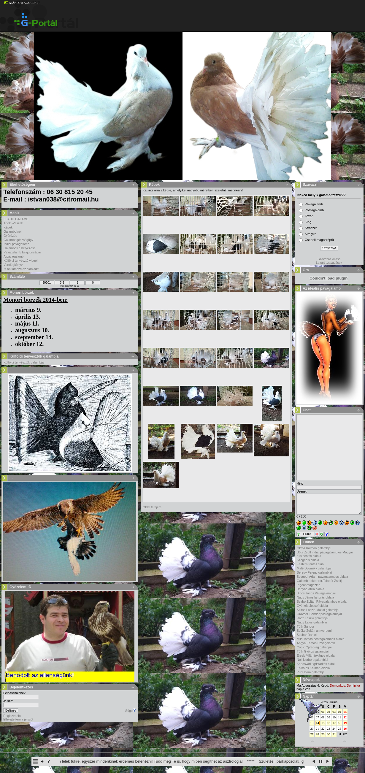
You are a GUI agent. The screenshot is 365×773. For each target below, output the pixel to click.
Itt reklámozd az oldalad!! (21, 269)
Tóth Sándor (305, 626)
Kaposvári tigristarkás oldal (315, 664)
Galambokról (12, 231)
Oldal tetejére (152, 507)
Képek (8, 227)
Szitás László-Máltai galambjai (318, 610)
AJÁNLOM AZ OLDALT (22, 2)
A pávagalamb (14, 256)
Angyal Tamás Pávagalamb (316, 643)
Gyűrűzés (10, 235)
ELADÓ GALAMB (16, 219)
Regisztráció (12, 716)
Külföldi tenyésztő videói (20, 260)
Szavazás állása (329, 259)
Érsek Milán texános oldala (315, 655)
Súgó (130, 710)
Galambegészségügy (18, 240)
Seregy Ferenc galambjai (314, 572)
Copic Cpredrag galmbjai (314, 647)
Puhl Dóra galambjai (311, 672)
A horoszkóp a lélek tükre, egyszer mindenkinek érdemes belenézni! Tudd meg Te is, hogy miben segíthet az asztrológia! (146, 761)
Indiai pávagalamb (16, 244)
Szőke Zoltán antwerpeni (314, 630)
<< (312, 741)
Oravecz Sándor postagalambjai (319, 614)
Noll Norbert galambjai (312, 659)
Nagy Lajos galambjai (312, 622)
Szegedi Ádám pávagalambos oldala (322, 576)
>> (344, 741)
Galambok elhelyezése (20, 248)
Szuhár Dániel (307, 635)
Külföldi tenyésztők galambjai (24, 362)
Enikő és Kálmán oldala (313, 668)
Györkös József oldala (312, 605)
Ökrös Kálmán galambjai (314, 548)
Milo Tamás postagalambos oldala (320, 639)
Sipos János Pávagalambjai (316, 593)
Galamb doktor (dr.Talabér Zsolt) (319, 580)
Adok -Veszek (13, 223)
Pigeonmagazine (308, 585)
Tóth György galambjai (312, 651)
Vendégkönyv (13, 264)
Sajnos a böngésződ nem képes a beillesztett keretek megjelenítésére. (329, 447)
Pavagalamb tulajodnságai (22, 252)
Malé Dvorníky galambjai (314, 568)
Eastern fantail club (310, 564)
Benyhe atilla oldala (310, 589)
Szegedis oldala (308, 560)
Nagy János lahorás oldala (315, 597)
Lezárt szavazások (329, 262)
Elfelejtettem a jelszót (18, 719)
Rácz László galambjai (312, 618)
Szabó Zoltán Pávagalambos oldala (322, 601)
